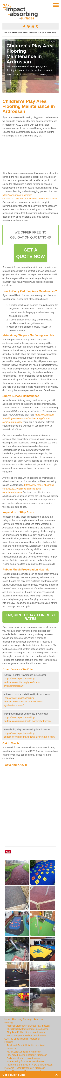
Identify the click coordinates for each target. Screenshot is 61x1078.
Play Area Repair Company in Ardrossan (24, 1068)
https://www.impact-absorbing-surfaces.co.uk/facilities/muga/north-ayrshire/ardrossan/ (28, 418)
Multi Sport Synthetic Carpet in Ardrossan (27, 1029)
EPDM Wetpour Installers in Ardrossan (26, 1035)
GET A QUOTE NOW (30, 253)
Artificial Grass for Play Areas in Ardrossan (28, 1025)
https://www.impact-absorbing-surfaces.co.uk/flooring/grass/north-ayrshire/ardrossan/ (22, 682)
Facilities (8, 1042)
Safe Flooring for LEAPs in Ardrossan (26, 1061)
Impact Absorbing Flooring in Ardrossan (24, 1019)
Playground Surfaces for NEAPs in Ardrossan (30, 1064)
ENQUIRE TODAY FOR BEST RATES (30, 617)
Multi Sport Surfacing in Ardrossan (24, 1051)
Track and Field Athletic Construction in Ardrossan (26, 1047)
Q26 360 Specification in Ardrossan (22, 1038)
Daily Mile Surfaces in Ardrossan (23, 1058)
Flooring (8, 1022)
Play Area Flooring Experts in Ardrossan (27, 1055)
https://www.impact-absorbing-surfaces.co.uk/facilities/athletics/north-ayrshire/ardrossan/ (28, 489)
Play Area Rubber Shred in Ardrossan (26, 1032)
